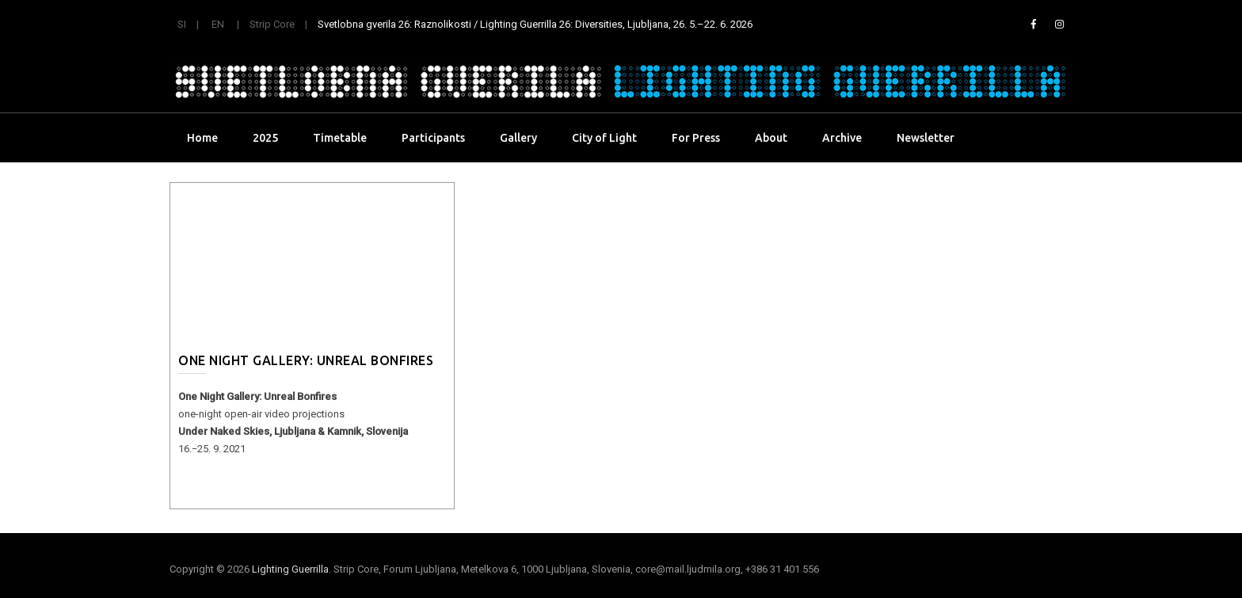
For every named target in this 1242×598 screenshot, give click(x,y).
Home (202, 137)
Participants (433, 137)
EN (217, 24)
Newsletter (925, 137)
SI (181, 24)
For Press (696, 137)
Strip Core (272, 24)
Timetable (340, 137)
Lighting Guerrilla (290, 569)
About (771, 137)
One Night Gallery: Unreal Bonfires (305, 360)
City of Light (604, 137)
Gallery (518, 137)
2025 (265, 137)
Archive (842, 137)
